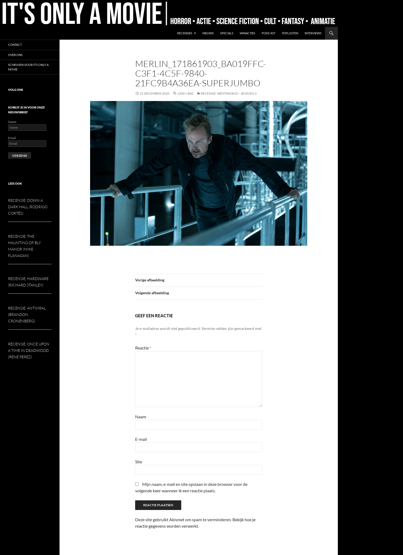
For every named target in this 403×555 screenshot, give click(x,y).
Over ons (15, 55)
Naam (140, 416)
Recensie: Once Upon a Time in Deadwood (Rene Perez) (28, 350)
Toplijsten (290, 33)
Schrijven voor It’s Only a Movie (28, 67)
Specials (226, 33)
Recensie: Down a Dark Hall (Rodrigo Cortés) (27, 206)
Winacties (247, 33)
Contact (15, 44)
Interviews (313, 33)
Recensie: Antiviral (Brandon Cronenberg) (27, 314)
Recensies (184, 33)
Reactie (143, 347)
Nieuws (208, 33)
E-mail (141, 439)
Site (138, 461)
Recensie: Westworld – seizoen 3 (229, 93)
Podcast (268, 33)
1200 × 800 (185, 93)
